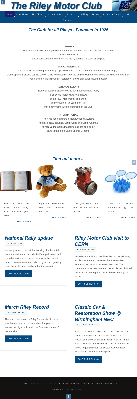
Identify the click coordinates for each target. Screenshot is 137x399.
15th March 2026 (15, 312)
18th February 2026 (87, 325)
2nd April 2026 (14, 243)
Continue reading (18, 274)
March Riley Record (27, 307)
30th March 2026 (85, 249)
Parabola (68, 389)
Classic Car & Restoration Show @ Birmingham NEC (98, 313)
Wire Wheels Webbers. (43, 383)
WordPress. (79, 389)
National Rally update (29, 238)
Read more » (24, 221)
